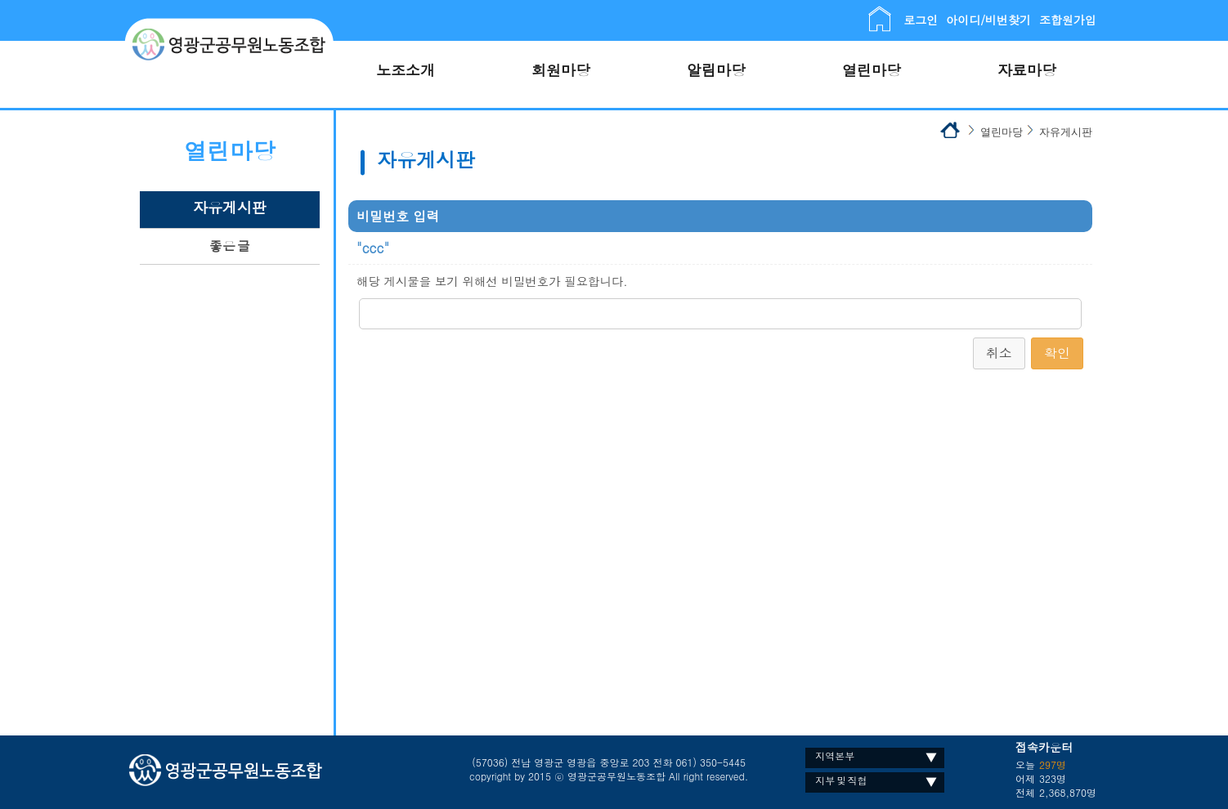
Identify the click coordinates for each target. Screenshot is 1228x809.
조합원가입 (1067, 19)
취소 (999, 352)
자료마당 (1026, 70)
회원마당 (560, 70)
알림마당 (716, 70)
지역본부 (834, 755)
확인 (1057, 352)
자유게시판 (230, 207)
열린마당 (871, 70)
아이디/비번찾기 (988, 19)
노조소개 (405, 70)
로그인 (920, 19)
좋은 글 (229, 245)
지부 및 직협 (841, 780)
